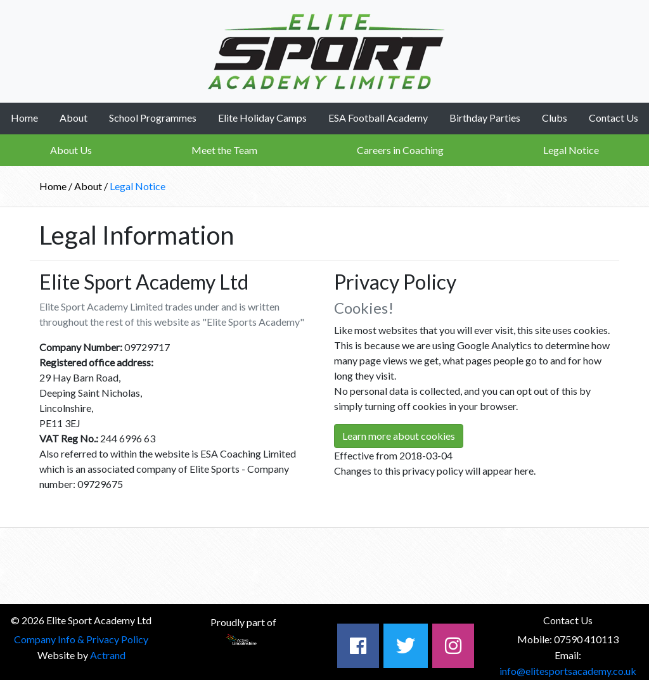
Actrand (107, 655)
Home (24, 118)
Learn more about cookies (398, 436)
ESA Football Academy (378, 118)
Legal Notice (571, 150)
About (73, 118)
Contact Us (613, 118)
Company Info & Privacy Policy (81, 639)
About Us (71, 150)
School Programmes (152, 118)
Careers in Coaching (400, 150)
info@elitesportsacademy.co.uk (567, 671)
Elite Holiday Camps (262, 118)
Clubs (554, 118)
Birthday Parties (484, 118)
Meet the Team (224, 150)
